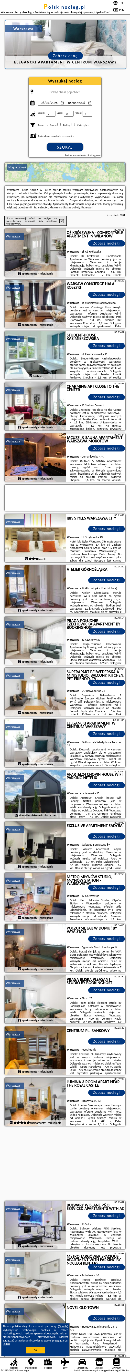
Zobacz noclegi (106, 243)
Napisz (125, 1370)
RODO (6, 1344)
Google (63, 1326)
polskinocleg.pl (65, 7)
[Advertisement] (65, 1164)
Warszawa (13, 236)
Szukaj (65, 147)
